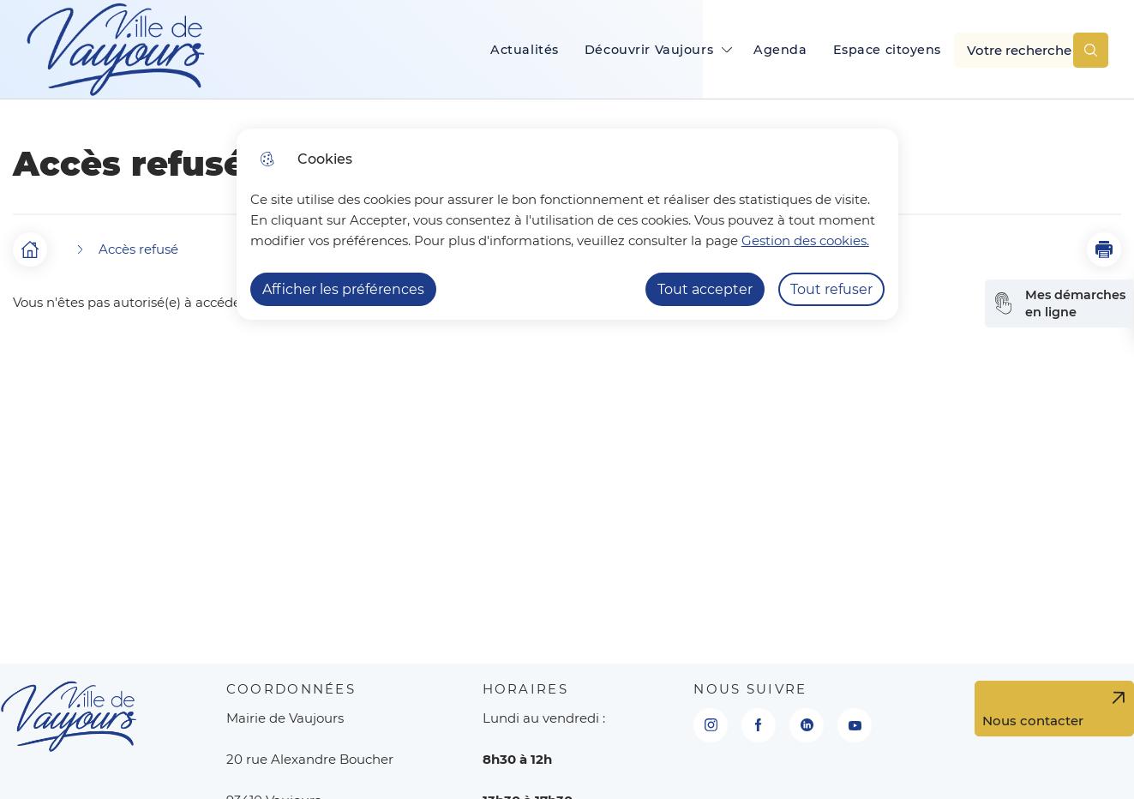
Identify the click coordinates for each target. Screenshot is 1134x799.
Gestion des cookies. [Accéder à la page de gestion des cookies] (805, 240)
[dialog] (567, 224)
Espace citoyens (887, 49)
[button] (1104, 249)
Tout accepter (705, 289)
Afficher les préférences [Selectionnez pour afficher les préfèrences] (343, 289)
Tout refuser (831, 289)
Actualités (524, 49)
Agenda (780, 49)
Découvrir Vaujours (649, 49)
